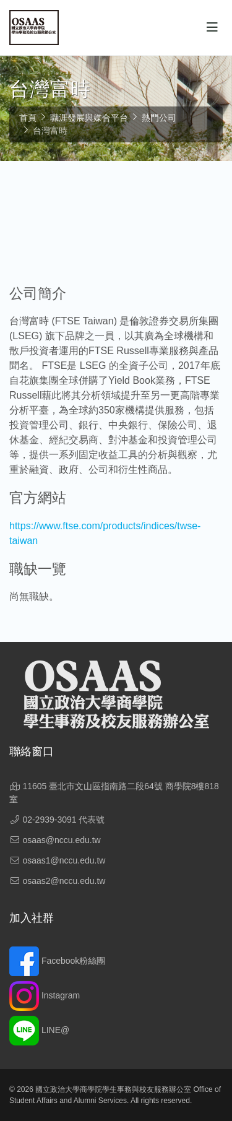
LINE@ (39, 1030)
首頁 (28, 118)
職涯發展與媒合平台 (89, 118)
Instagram (44, 995)
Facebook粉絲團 (57, 961)
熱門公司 (159, 118)
